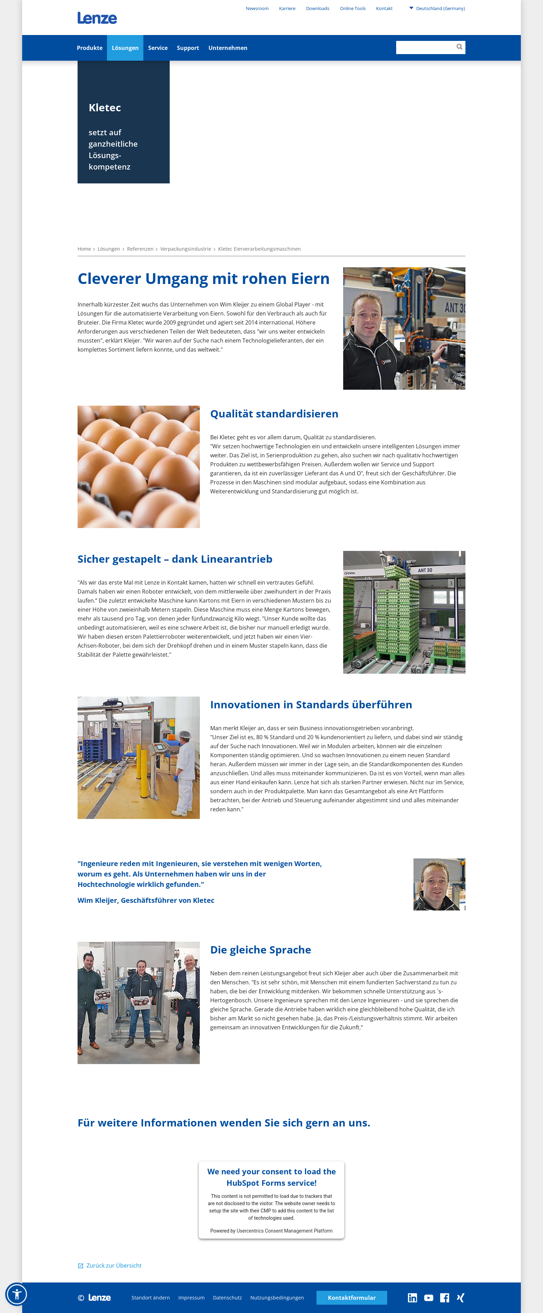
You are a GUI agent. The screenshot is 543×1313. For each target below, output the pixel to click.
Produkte (90, 48)
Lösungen (125, 48)
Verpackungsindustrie (185, 248)
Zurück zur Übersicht (114, 1265)
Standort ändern (151, 1297)
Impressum (191, 1297)
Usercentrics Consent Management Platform (284, 1231)
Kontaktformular (352, 1298)
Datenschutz (227, 1297)
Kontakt (384, 8)
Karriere (287, 8)
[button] (17, 1294)
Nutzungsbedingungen (277, 1297)
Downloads (317, 8)
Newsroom (257, 8)
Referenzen (140, 248)
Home (84, 248)
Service (158, 48)
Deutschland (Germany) (437, 8)
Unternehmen (228, 48)
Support (188, 48)
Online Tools (353, 8)
